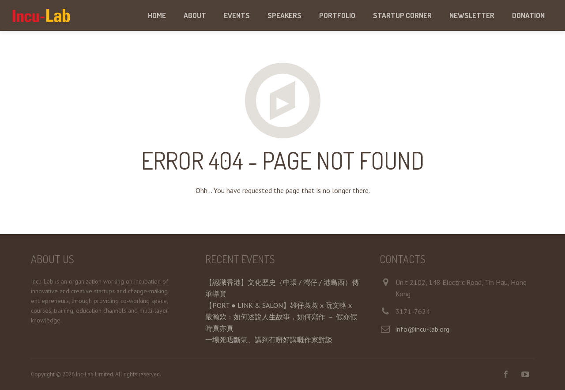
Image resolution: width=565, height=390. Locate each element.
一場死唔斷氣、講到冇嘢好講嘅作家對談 (268, 339)
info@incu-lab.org (422, 329)
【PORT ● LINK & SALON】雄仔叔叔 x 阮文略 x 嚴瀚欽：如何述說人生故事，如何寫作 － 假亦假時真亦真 (281, 317)
